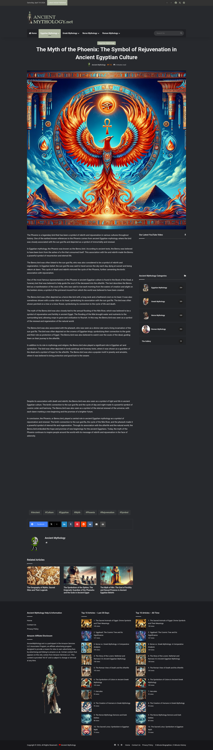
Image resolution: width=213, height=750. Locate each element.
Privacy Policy (32, 629)
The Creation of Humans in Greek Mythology (113, 703)
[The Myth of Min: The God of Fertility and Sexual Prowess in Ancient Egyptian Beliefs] (116, 575)
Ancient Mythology (99, 65)
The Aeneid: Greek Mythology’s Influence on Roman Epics (91, 3)
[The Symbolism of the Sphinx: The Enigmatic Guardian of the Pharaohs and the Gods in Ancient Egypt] (80, 575)
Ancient (36, 512)
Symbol (124, 512)
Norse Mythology (89, 33)
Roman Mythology (110, 33)
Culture (50, 512)
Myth (77, 512)
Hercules (99, 691)
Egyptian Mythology (48, 33)
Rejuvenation (108, 512)
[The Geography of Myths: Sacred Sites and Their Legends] (43, 575)
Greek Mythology (70, 33)
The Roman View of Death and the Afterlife (112, 668)
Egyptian (64, 512)
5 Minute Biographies (163, 745)
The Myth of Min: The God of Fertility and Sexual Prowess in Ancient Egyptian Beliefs (116, 590)
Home (33, 33)
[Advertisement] (133, 15)
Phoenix (91, 512)
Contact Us (31, 625)
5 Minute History (179, 745)
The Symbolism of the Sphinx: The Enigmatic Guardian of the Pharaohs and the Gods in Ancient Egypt (79, 590)
